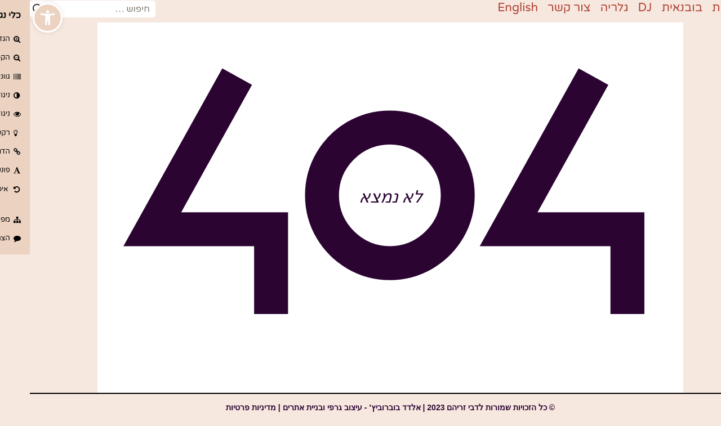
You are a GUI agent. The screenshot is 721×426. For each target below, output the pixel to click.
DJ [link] (615, 8)
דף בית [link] (700, 8)
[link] (18, 18)
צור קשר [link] (539, 8)
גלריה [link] (585, 8)
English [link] (488, 8)
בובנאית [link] (652, 8)
